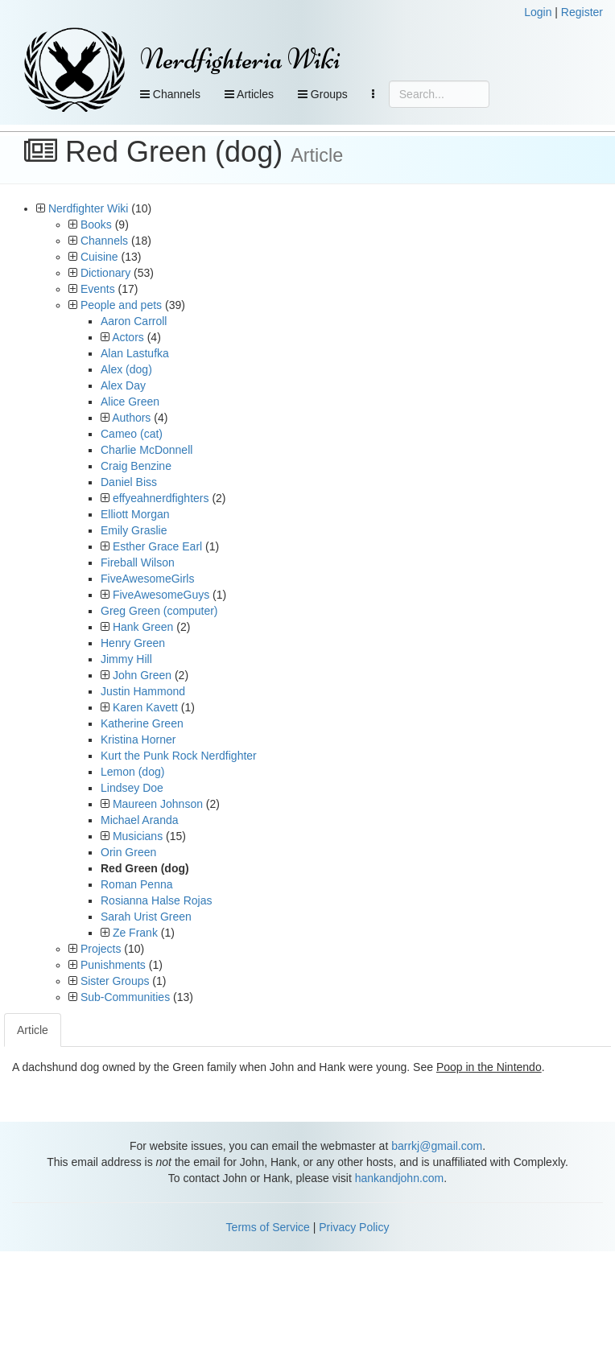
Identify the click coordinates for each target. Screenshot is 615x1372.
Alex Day (123, 385)
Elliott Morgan (135, 514)
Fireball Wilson (138, 562)
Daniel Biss (129, 482)
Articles (249, 94)
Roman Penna (137, 884)
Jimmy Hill (126, 659)
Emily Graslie (134, 530)
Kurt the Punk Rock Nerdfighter (179, 755)
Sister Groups (115, 980)
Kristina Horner (138, 739)
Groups (323, 94)
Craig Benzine (136, 465)
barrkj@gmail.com (436, 1145)
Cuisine (99, 256)
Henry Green (133, 643)
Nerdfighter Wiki (88, 208)
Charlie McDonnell (146, 449)
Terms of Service (268, 1227)
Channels (170, 94)
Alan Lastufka (135, 353)
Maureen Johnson (158, 803)
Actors (128, 337)
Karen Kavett (145, 707)
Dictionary (105, 272)
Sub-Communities (125, 997)
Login (537, 12)
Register (582, 12)
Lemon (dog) (132, 771)
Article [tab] (32, 1030)
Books (96, 224)
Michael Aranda (140, 820)
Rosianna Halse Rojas (157, 900)
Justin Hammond (143, 691)
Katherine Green (142, 723)
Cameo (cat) (132, 433)
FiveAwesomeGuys (161, 594)
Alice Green (130, 401)
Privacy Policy (354, 1227)
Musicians (138, 836)
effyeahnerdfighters (161, 498)
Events (97, 288)
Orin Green (128, 852)
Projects (101, 948)
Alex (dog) (126, 369)
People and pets (121, 305)
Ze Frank (135, 932)
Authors (131, 417)
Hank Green (143, 626)
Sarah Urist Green (146, 916)
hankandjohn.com (399, 1178)
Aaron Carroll (134, 321)
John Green (142, 675)
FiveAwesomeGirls (147, 578)
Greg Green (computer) (159, 610)
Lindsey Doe (132, 787)
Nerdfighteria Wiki (240, 59)
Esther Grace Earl (157, 546)
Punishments (113, 964)
